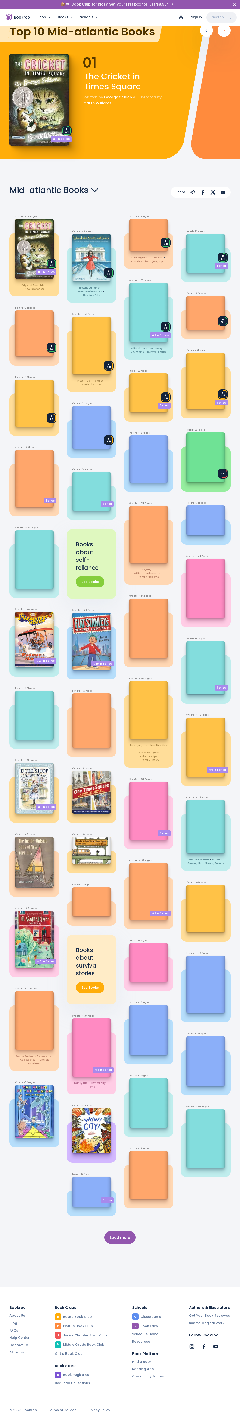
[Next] (224, 30)
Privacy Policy (98, 1410)
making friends (214, 863)
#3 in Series (46, 961)
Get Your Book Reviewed (209, 1315)
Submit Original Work (206, 1323)
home (91, 1086)
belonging (136, 745)
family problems (149, 577)
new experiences (34, 289)
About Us (17, 1315)
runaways (156, 348)
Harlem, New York (156, 745)
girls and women (198, 860)
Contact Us (19, 1344)
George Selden (118, 97)
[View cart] (181, 8)
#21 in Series (45, 661)
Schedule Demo (145, 1334)
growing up (194, 863)
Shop (43, 8)
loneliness (34, 1063)
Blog (13, 1323)
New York (157, 257)
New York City (91, 295)
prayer (216, 860)
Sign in (196, 8)
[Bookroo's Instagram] (191, 1346)
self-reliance (95, 381)
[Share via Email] (223, 192)
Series (50, 500)
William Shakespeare (147, 573)
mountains (137, 352)
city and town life (32, 285)
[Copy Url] (192, 192)
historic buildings (89, 288)
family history (150, 760)
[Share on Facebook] (202, 192)
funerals (44, 1059)
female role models (90, 291)
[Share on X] (212, 192)
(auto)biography (155, 261)
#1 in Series (61, 139)
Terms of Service (62, 1410)
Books (65, 8)
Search (221, 8)
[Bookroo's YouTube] (215, 1346)
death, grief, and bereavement (34, 1056)
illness (79, 381)
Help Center (19, 1337)
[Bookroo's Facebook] (203, 1346)
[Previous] (206, 30)
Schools (89, 8)
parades (136, 261)
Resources (141, 1341)
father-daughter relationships (148, 754)
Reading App (143, 1369)
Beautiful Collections (72, 1383)
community (98, 1082)
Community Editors (148, 1376)
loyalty (146, 569)
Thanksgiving (139, 257)
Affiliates (17, 1352)
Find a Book (142, 1361)
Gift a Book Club (69, 1353)
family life (80, 1082)
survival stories (91, 384)
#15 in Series (102, 663)
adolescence (27, 1059)
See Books (90, 581)
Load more (120, 1237)
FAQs (13, 1330)
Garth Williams (97, 103)
